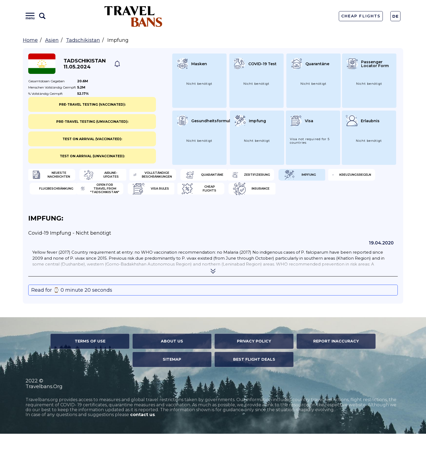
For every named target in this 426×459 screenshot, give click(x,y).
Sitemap (172, 384)
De (395, 16)
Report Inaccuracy (336, 366)
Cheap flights (243, 212)
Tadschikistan (83, 40)
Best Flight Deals (254, 384)
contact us (142, 440)
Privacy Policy (254, 366)
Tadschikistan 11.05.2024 (85, 64)
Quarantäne (336, 176)
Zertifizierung (57, 194)
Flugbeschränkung (343, 194)
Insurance (334, 212)
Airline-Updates (152, 176)
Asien (52, 40)
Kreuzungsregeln (248, 194)
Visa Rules (146, 212)
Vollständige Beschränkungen (253, 176)
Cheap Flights (360, 16)
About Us (172, 366)
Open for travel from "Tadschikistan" (68, 212)
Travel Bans (133, 16)
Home (30, 40)
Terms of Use (90, 366)
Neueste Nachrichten (64, 176)
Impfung (144, 194)
